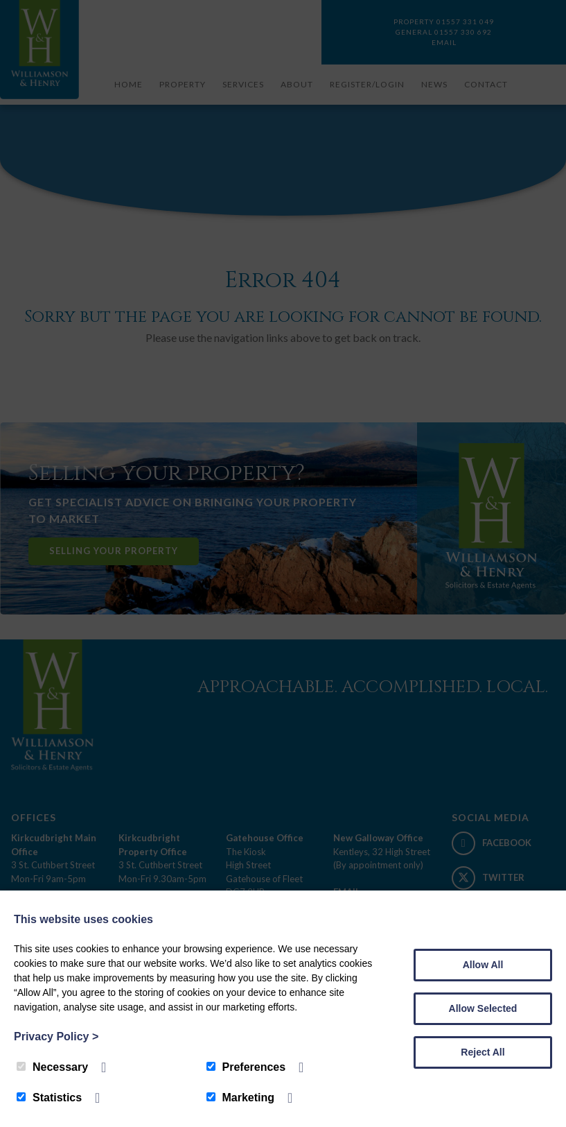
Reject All (482, 1052)
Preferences (246, 1067)
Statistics (49, 1097)
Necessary (52, 1067)
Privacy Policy (56, 1036)
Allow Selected (483, 1008)
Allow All (483, 964)
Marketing (240, 1097)
